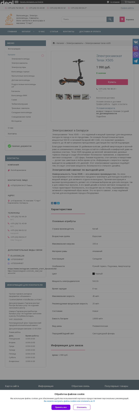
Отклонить (82, 407)
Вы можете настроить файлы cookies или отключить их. (68, 401)
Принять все (61, 407)
